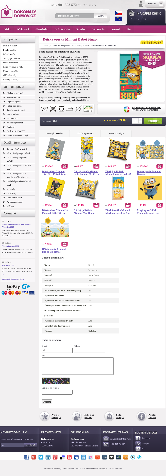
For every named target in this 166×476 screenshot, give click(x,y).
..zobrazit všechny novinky (13, 279)
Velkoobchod (10, 118)
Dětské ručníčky (10, 45)
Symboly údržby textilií (15, 149)
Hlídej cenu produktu (89, 419)
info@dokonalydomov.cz (116, 442)
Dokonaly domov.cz (51, 45)
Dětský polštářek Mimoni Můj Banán (84, 211)
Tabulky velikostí (12, 197)
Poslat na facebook (152, 419)
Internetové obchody (52, 472)
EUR (118, 19)
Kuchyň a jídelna (64, 29)
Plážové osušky (9, 75)
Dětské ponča (9, 54)
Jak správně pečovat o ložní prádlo (17, 167)
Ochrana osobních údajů (15, 135)
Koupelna (65, 45)
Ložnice (9, 29)
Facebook (142, 441)
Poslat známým (120, 419)
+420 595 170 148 (114, 447)
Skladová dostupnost (14, 110)
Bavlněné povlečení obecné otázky (17, 183)
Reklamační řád (11, 97)
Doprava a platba (12, 101)
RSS (140, 452)
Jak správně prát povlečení (16, 153)
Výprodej (117, 29)
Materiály (9, 189)
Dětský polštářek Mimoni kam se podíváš (118, 172)
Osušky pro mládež (11, 58)
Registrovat (30, 448)
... (10, 236)
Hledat (100, 15)
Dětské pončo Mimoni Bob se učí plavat (54, 250)
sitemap (102, 472)
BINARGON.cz (81, 472)
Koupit (153, 121)
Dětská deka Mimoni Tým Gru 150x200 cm (54, 172)
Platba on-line (11, 114)
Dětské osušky (76, 45)
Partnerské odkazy (13, 202)
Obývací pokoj (44, 29)
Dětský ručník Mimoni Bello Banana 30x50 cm (86, 172)
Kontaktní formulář (114, 472)
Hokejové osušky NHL (13, 67)
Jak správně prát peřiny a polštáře (15, 159)
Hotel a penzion (100, 29)
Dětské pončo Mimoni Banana (149, 172)
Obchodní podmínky (14, 93)
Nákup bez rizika (12, 106)
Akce (129, 29)
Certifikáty (9, 193)
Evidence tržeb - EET (14, 131)
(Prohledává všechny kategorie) (146, 108)
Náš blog (8, 206)
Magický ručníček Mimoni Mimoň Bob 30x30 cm (148, 211)
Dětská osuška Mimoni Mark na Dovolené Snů (117, 211)
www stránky (68, 472)
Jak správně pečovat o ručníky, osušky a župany (16, 175)
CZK (118, 13)
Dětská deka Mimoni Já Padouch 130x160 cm (55, 211)
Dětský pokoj (24, 29)
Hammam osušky (10, 71)
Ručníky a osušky (11, 79)
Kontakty (9, 127)
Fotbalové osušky (10, 62)
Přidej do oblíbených (56, 419)
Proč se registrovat (13, 122)
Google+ (142, 446)
